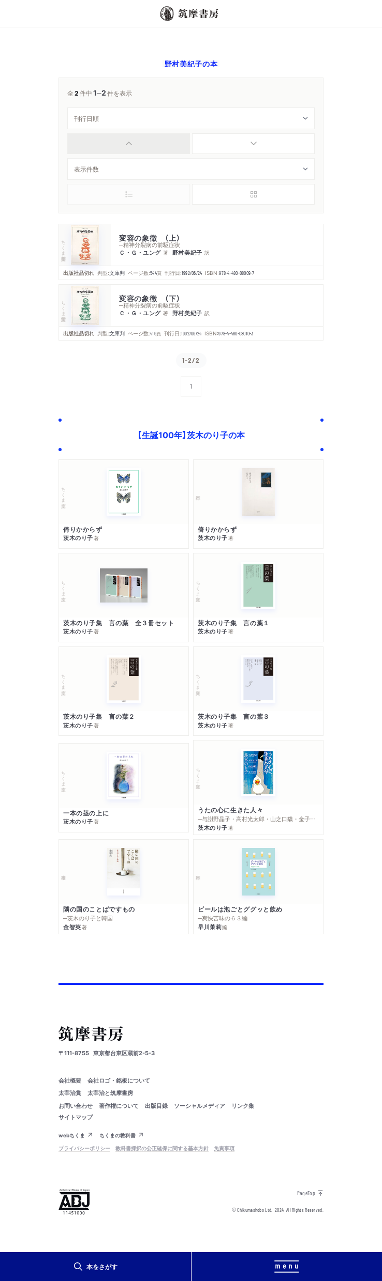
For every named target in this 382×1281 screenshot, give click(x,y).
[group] (191, 143)
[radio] (128, 143)
